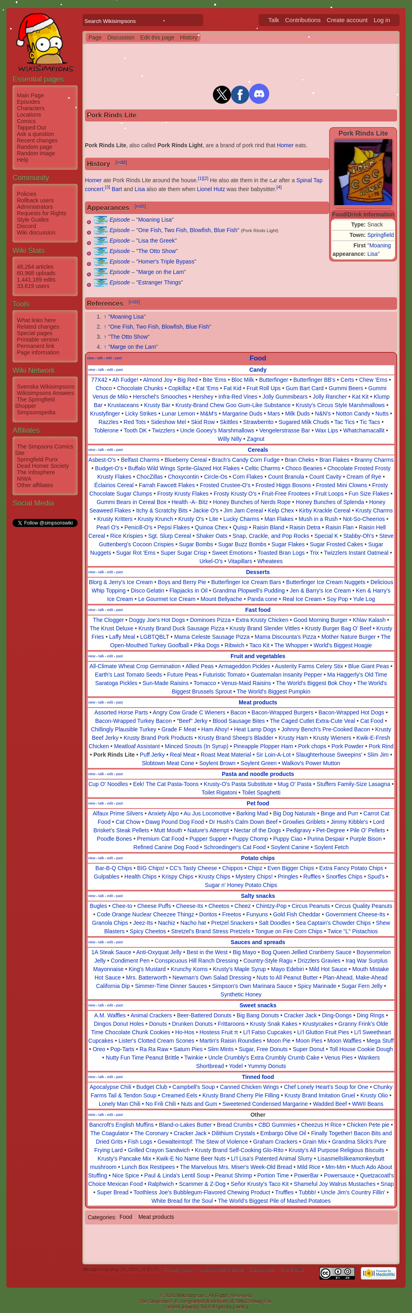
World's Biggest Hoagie (343, 645)
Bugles (98, 906)
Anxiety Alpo (163, 813)
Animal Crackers (151, 1015)
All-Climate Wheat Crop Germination (135, 666)
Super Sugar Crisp (184, 552)
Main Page (30, 95)
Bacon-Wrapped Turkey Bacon (133, 721)
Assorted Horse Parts (121, 712)
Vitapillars (240, 561)
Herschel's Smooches (160, 396)
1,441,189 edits (36, 279)
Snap (387, 1184)
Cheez (243, 906)
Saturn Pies (187, 1049)
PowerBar (306, 1175)
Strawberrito (258, 422)
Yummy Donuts (267, 1066)
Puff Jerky (152, 754)
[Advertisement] (44, 649)
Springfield (380, 235)
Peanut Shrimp (233, 1175)
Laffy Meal (122, 637)
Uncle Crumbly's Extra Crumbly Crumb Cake (263, 1057)
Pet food (258, 803)
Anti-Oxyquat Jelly (159, 952)
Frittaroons (231, 1024)
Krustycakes (318, 1024)
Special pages (34, 333)
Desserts (258, 572)
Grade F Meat (178, 729)
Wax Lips (326, 430)
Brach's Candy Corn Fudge (246, 460)
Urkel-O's (211, 561)
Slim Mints (221, 1049)
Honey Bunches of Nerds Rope (251, 502)
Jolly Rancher (330, 396)
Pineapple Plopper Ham (263, 746)
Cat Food (371, 721)
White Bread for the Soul (182, 1201)
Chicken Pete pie (368, 1125)
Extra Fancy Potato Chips (351, 868)
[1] (200, 178)
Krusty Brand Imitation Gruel (319, 1095)
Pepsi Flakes (174, 527)
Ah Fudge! (125, 380)
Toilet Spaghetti (261, 792)
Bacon (239, 712)
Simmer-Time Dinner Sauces (171, 986)
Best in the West (207, 952)
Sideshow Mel (168, 422)
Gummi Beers (346, 388)
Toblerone (106, 430)
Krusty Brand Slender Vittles (265, 628)
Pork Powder (348, 746)
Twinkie (193, 1057)
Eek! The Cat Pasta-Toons (166, 784)
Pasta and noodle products (258, 774)
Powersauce (339, 1175)
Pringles (288, 876)
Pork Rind (381, 746)
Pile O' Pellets (367, 830)
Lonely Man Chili (119, 1104)
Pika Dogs (207, 645)
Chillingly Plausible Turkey (124, 729)
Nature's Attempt (208, 830)
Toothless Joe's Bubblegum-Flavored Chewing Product (202, 1192)
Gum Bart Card (304, 388)
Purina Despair (326, 839)
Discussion (121, 37)
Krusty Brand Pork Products (158, 738)
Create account (347, 19)
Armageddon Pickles (244, 666)
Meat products (258, 702)
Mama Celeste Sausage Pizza (212, 637)
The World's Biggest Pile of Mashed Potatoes (274, 1201)
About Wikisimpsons (221, 1270)
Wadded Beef (330, 1104)
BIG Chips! (151, 868)
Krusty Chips (214, 876)
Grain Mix (315, 1141)
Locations (29, 114)
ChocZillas (149, 476)
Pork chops (312, 746)
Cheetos (218, 906)
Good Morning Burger (320, 620)
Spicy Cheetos (148, 931)
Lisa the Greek (156, 240)
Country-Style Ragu (268, 960)
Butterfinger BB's (314, 380)
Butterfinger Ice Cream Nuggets (325, 582)
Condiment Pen (130, 960)
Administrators (35, 207)
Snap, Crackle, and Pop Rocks (271, 536)
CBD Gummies (277, 1125)
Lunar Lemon (178, 413)
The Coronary (151, 1133)
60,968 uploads (36, 273)
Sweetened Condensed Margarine (265, 1104)
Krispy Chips (178, 876)
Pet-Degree (330, 830)
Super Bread (113, 1192)
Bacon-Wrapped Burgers (282, 712)
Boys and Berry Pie (182, 582)
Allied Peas (199, 666)
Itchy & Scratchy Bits (161, 510)
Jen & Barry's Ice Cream (320, 590)
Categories (101, 1217)
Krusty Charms (374, 510)
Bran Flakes (334, 460)
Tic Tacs (370, 422)
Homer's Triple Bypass (166, 261)
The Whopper (291, 645)
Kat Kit (360, 396)
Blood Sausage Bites (238, 721)
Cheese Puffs (154, 906)
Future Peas (182, 674)
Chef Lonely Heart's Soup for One (326, 1087)
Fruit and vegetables (258, 656)
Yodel (236, 1066)
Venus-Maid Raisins (246, 683)
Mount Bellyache (222, 599)
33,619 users (33, 286)
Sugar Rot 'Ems (136, 552)
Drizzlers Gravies (319, 960)
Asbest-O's (102, 460)
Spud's (376, 876)
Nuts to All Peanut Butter (287, 977)
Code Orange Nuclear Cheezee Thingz (145, 914)
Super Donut (308, 1049)
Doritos (208, 914)
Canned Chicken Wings (249, 1087)
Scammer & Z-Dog (202, 1184)
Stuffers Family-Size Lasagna (353, 784)
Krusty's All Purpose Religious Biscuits (336, 1150)
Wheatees (269, 561)
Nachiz (166, 923)
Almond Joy (157, 380)
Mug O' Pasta (294, 784)
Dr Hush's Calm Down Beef (243, 822)
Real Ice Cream (301, 599)
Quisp (240, 527)
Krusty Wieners (332, 738)
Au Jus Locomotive (207, 813)
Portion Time (273, 1175)
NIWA (24, 478)
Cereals (258, 450)
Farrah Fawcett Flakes (167, 485)
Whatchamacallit (364, 430)
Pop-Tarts (122, 1049)
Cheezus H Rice (321, 1125)
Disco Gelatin (147, 590)
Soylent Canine (290, 847)
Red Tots (135, 422)
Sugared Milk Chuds (304, 422)
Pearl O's (107, 527)
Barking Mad (252, 813)
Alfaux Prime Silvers (118, 813)
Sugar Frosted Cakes (336, 544)
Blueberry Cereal (186, 460)
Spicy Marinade (317, 986)
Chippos (232, 868)
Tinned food (258, 1077)
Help (23, 159)
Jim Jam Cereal (243, 510)
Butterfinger (273, 380)
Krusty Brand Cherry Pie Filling (240, 1095)
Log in (382, 19)
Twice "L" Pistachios (353, 931)
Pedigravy (298, 830)
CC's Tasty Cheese (193, 868)
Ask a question (35, 134)
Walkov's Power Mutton (311, 763)
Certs (347, 380)
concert (94, 189)
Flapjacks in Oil (188, 590)
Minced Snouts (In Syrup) (197, 746)
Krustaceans (123, 405)
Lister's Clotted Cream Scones (156, 1040)
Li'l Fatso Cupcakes (267, 1032)
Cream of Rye (363, 476)
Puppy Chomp (250, 839)
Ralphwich (161, 1184)
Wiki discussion (36, 232)
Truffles (284, 1192)
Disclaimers (262, 1270)
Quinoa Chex (211, 527)
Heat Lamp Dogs (255, 729)
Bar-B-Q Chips (113, 868)
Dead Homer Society (43, 466)
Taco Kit (259, 645)
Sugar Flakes (288, 544)
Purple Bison (365, 839)
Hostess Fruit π (219, 1032)
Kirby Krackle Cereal (324, 510)
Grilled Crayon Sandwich (159, 1150)
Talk (273, 19)
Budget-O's (109, 468)
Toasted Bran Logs (281, 552)
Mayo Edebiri (287, 969)
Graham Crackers (275, 1141)
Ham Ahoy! (215, 729)
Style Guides (33, 219)
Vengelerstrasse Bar (284, 430)
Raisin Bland (268, 527)
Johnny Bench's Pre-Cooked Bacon (325, 729)
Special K (326, 536)
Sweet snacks (257, 1005)
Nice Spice (125, 1175)
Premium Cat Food (160, 839)
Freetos (231, 914)
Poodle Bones (114, 839)
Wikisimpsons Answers (45, 393)
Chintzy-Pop (271, 906)
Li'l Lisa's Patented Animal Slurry (271, 1158)
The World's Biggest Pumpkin (274, 691)
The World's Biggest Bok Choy (314, 683)
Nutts (382, 413)
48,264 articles (35, 266)
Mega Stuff (380, 1040)
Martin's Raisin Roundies (231, 1040)
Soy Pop (337, 599)
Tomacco (205, 683)
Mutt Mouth (168, 830)
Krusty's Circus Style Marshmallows (340, 405)
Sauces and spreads (258, 942)
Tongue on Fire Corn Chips (288, 931)
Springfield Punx (37, 459)
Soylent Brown (217, 763)
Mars (274, 413)
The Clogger (108, 620)
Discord (26, 226)
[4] (279, 186)
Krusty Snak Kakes (273, 1024)
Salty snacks (258, 896)
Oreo (99, 1049)
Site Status (292, 1270)
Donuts (158, 1024)
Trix (314, 552)
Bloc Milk (242, 380)
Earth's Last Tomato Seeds (128, 674)
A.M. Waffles (110, 1015)
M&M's (208, 413)
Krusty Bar (157, 405)
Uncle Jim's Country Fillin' (353, 1192)
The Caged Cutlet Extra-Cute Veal (312, 721)
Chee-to (122, 906)
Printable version (38, 339)
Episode (119, 219)
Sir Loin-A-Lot (273, 754)
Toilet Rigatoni (219, 792)
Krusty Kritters (115, 519)
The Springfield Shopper (35, 402)
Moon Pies (309, 1040)
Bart (117, 189)
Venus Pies (339, 1057)
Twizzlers (163, 430)
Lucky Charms (241, 519)
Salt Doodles (274, 923)
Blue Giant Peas (368, 666)
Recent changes (37, 140)
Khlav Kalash (369, 620)
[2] (205, 178)
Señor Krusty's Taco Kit (259, 1184)
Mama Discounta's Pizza (285, 637)
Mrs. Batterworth (146, 977)
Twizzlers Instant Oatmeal (356, 552)
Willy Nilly (230, 439)
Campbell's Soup (194, 1087)
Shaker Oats (211, 536)
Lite (213, 519)
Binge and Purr (339, 813)
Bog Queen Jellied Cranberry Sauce (306, 952)
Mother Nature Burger (348, 637)
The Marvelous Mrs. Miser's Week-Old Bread (236, 1167)
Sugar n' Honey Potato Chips (241, 885)
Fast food (258, 610)
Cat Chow (127, 822)
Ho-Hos (184, 1032)
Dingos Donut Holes (119, 1024)
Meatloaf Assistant (137, 746)
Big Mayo (244, 952)
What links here (36, 320)
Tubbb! (307, 1192)
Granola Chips (110, 923)
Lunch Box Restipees (148, 1167)
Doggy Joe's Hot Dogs (157, 620)
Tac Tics (344, 422)
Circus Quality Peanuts (363, 906)
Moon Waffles (345, 1040)
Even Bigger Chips (291, 868)
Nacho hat (193, 923)
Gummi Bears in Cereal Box (132, 502)
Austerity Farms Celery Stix (309, 666)
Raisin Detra (304, 527)
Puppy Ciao (287, 839)
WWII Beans (367, 1104)
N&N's (323, 413)
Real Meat (183, 754)
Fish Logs (140, 1141)
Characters (30, 108)
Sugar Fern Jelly (362, 986)
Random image (36, 153)
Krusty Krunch (155, 519)
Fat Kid (232, 388)
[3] (107, 186)
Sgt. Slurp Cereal (169, 536)
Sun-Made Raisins (165, 683)
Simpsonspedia (36, 412)
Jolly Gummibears (285, 396)
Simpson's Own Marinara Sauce (252, 986)
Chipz (255, 868)
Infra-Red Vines (238, 396)
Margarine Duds (242, 413)
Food (258, 358)
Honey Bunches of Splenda (330, 502)
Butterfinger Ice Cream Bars (246, 582)
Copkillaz (179, 388)
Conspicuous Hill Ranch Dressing (196, 960)
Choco (104, 388)
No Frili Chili (161, 1104)
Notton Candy (353, 413)
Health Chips (140, 876)
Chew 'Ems (373, 380)
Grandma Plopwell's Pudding (249, 590)
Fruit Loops (329, 493)
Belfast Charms (140, 460)
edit (121, 162)
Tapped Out (31, 127)
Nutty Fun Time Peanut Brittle (142, 1057)
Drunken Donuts (192, 1024)
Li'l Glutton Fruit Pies (323, 1032)
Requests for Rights (41, 213)
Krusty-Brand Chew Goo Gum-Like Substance (232, 405)
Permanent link (35, 346)
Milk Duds (297, 413)
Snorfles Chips (344, 876)
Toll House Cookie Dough (361, 1049)
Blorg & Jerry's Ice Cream (121, 582)
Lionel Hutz (211, 189)
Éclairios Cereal (114, 485)
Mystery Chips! (254, 876)
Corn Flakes (248, 476)
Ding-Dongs (337, 1015)
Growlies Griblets (303, 822)
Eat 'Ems (207, 388)
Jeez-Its (143, 923)
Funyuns (257, 914)
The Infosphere (36, 472)
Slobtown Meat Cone (168, 763)
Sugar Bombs (196, 544)
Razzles (109, 422)
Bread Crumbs (235, 1125)
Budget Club (151, 1087)
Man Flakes (278, 519)
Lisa (140, 189)
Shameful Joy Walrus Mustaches (334, 1184)
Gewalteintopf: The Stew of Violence (202, 1141)
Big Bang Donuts (258, 1015)
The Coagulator (109, 1133)
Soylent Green (259, 763)
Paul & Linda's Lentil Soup (177, 1175)
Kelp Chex (281, 510)
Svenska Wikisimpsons (45, 386)
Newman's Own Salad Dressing (211, 977)
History (189, 37)
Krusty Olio (374, 1095)
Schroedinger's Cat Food (235, 847)
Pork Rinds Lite (114, 754)
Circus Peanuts (311, 906)
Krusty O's (191, 519)
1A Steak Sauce (111, 952)
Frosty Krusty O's (235, 493)
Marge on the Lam (161, 272)
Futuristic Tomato (224, 674)
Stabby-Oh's (358, 536)
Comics (26, 121)
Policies (26, 194)
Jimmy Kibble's (349, 822)
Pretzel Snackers (232, 923)
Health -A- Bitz (189, 502)
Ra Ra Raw (154, 1049)
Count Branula (286, 476)
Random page (34, 147)
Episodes (28, 102)
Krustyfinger (105, 413)
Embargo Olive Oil (283, 1133)
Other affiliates (35, 485)
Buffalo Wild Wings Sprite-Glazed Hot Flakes (184, 468)
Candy (258, 369)
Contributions (303, 19)
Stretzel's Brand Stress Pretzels (210, 931)
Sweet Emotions (232, 552)
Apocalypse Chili (111, 1087)
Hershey (202, 396)
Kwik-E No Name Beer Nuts (191, 1158)
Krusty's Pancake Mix (124, 1158)
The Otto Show (156, 251)
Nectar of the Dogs (257, 830)
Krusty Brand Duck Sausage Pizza (181, 628)
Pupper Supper (208, 839)
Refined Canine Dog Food (166, 847)
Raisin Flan (339, 527)
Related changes (38, 326)
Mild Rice (308, 1167)
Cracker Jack (300, 1015)
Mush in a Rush (318, 519)
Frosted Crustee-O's (225, 485)
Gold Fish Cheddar (297, 914)
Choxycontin (183, 476)
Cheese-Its (190, 906)
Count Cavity (325, 476)
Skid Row (203, 422)
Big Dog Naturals (294, 813)
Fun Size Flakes (369, 493)
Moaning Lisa (154, 219)
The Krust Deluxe (111, 628)
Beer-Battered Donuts (204, 1015)
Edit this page (157, 37)
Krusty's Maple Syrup (239, 969)
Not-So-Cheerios (364, 519)
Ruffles (312, 876)
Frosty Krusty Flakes (183, 493)
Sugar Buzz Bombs (242, 544)
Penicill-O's (138, 527)
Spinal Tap (310, 180)
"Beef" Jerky (192, 721)
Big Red (187, 380)
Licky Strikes (141, 413)
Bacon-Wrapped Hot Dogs (351, 712)
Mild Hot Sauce (328, 969)
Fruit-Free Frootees (286, 493)
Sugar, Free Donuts (263, 1049)
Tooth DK (135, 430)
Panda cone (262, 599)
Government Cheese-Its (355, 914)
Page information (38, 352)
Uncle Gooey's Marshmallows (217, 430)
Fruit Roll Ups (264, 388)
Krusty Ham (293, 738)
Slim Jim (378, 754)
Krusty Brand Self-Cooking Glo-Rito (239, 1150)
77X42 (99, 380)
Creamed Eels (180, 1095)
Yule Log (364, 599)
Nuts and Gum (199, 1104)
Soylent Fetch (331, 847)
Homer (285, 145)
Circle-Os (215, 476)
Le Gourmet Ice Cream (166, 599)
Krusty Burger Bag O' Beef (338, 628)
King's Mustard (147, 969)
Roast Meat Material (226, 754)
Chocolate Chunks (140, 388)
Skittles (229, 422)
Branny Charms (373, 460)
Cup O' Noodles (108, 784)
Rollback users (35, 200)
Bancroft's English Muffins (121, 1125)
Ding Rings (370, 1015)
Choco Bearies (303, 468)
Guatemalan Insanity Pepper (286, 674)
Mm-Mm (335, 1167)
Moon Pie (278, 1040)
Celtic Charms (262, 468)
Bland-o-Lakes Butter (185, 1125)
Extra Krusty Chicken (262, 620)
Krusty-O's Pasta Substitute (238, 784)
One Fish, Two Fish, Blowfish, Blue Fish (187, 230)
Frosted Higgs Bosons (283, 485)
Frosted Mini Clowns (341, 485)
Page (95, 37)
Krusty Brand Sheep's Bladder (236, 738)
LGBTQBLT (154, 637)
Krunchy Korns (189, 969)
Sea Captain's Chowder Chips (333, 923)
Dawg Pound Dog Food (175, 822)
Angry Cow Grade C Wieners (189, 712)
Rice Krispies (126, 536)
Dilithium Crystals (233, 1133)
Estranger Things (159, 282)
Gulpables (106, 876)
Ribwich (234, 645)
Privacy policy (179, 1270)
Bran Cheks (299, 460)
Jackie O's (205, 510)
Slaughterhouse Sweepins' (329, 754)
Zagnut (256, 439)
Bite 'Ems (215, 380)
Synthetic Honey (241, 994)
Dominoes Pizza (210, 620)
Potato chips (258, 858)
